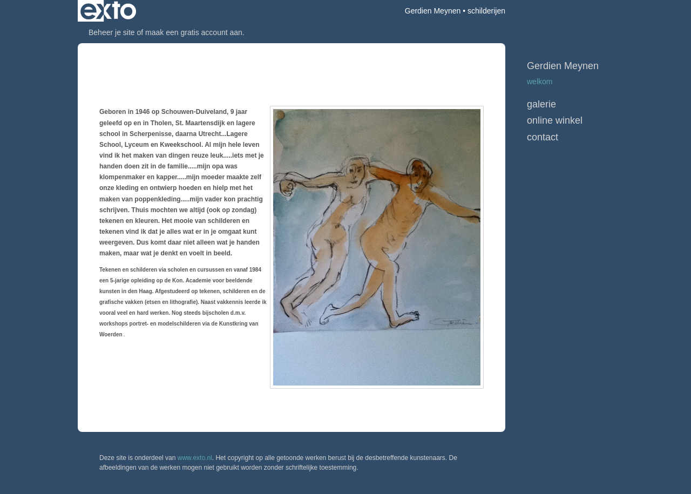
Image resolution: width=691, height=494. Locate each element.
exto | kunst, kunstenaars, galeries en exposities (108, 11)
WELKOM (539, 81)
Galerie (541, 104)
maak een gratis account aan (193, 32)
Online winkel (554, 120)
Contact (542, 137)
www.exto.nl (195, 458)
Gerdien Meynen (433, 10)
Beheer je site (112, 32)
